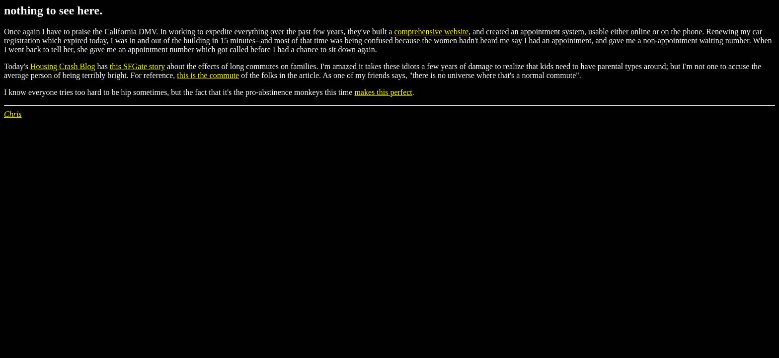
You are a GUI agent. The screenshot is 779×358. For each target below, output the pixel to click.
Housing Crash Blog (62, 66)
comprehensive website (431, 31)
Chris (13, 114)
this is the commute (208, 75)
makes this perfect (383, 92)
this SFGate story (137, 66)
